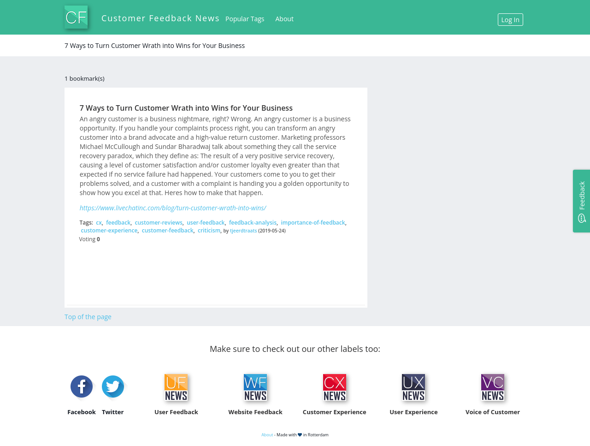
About (285, 18)
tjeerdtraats (243, 230)
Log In (510, 19)
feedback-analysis (253, 222)
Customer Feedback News (160, 18)
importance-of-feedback (313, 222)
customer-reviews (158, 222)
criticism (209, 230)
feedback (118, 222)
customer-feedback (168, 230)
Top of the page (88, 316)
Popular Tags (244, 18)
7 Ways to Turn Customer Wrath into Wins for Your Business (186, 108)
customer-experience (109, 230)
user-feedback (205, 222)
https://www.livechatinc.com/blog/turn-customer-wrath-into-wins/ (173, 207)
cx (99, 222)
